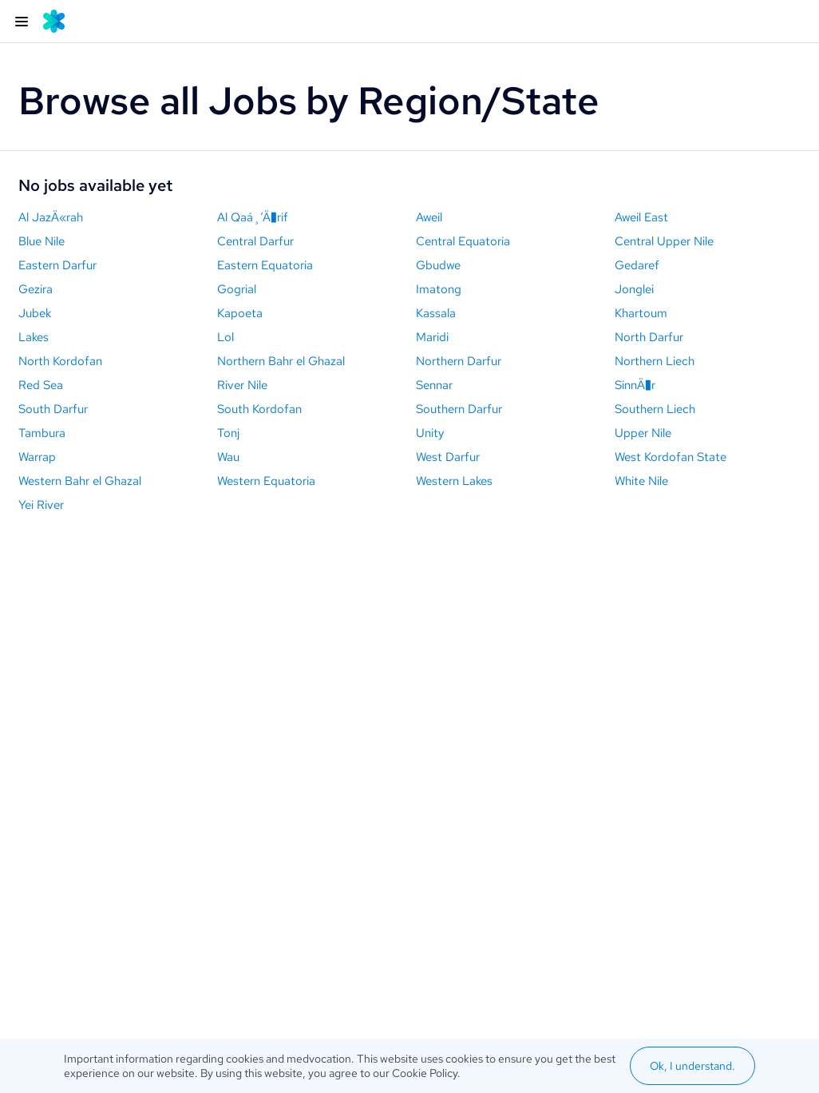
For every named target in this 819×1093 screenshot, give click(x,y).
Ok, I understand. (692, 1066)
